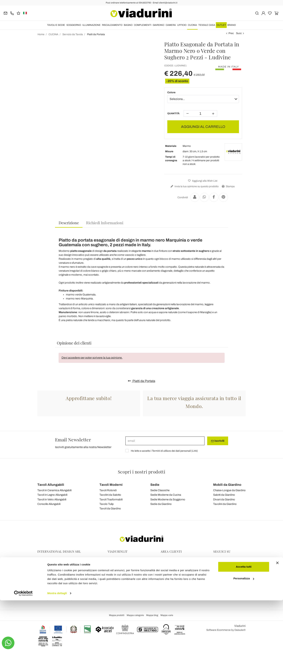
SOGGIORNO (73, 25)
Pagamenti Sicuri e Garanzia (177, 574)
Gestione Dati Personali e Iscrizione (181, 558)
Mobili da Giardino (227, 484)
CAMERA (171, 25)
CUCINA (192, 25)
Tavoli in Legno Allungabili (52, 494)
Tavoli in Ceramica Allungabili (54, 490)
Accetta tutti (244, 617)
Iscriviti (217, 440)
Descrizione (69, 222)
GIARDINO (158, 25)
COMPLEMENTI (142, 25)
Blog (110, 563)
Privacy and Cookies (119, 574)
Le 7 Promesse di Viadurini (123, 589)
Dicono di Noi (115, 599)
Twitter (219, 574)
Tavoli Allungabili (50, 484)
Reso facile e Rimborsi (173, 568)
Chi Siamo (113, 594)
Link (194, 451)
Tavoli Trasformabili (111, 499)
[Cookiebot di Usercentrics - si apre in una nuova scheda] (23, 644)
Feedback (113, 558)
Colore (171, 92)
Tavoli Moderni (111, 484)
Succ (239, 33)
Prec (231, 33)
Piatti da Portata (141, 381)
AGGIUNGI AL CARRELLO (203, 127)
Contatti (112, 584)
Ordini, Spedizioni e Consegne (178, 563)
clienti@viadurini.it (47, 589)
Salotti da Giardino (224, 494)
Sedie (154, 484)
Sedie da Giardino (161, 504)
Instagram (221, 563)
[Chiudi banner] (277, 613)
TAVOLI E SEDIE (56, 25)
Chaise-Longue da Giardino (229, 490)
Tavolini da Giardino (225, 504)
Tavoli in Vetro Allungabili (51, 499)
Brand (231, 25)
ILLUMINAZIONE (91, 25)
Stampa (228, 186)
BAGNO (128, 25)
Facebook (220, 558)
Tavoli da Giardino (110, 508)
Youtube (219, 568)
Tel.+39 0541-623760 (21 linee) (55, 568)
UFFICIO (181, 25)
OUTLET (221, 25)
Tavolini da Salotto (110, 494)
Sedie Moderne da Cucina (165, 494)
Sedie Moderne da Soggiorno (167, 499)
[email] (164, 441)
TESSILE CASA (206, 25)
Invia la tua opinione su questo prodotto (194, 186)
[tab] (68, 223)
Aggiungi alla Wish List (202, 180)
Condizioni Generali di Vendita (125, 568)
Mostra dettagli (57, 643)
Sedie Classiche (159, 490)
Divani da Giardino (224, 499)
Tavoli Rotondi (108, 490)
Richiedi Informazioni (104, 222)
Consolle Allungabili (48, 504)
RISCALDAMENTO (112, 25)
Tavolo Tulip (106, 504)
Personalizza (243, 629)
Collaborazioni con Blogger (123, 579)
